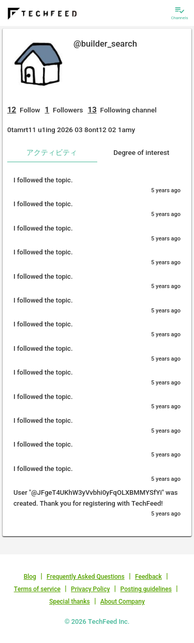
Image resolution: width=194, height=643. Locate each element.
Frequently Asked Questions (86, 576)
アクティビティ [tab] (51, 152)
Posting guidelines (146, 589)
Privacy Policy (90, 589)
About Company (122, 601)
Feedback (148, 576)
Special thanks (69, 601)
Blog (30, 576)
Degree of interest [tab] (141, 152)
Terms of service (37, 589)
